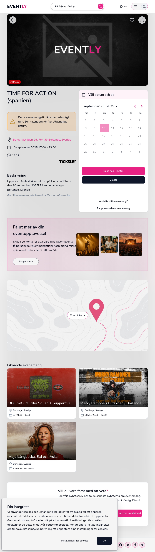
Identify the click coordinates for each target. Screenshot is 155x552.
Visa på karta (77, 315)
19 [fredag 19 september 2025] (121, 136)
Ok (104, 540)
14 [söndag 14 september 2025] (139, 128)
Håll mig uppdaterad (129, 513)
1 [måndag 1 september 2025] (86, 120)
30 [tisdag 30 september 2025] (94, 152)
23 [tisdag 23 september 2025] (94, 144)
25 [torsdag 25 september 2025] (112, 144)
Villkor (113, 180)
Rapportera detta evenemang (113, 208)
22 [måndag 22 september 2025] (85, 144)
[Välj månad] (92, 106)
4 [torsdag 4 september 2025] (113, 120)
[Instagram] (128, 545)
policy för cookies (57, 525)
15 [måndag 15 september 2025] (85, 136)
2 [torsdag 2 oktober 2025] (113, 152)
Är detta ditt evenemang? (113, 201)
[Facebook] (121, 545)
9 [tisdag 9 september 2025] (95, 128)
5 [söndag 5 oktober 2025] (140, 152)
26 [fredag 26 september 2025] (121, 144)
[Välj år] (111, 106)
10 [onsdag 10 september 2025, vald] (103, 128)
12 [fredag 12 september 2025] (121, 128)
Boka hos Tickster (113, 171)
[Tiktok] (135, 545)
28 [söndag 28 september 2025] (139, 144)
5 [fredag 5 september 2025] (121, 120)
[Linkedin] (142, 545)
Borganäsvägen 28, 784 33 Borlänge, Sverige (42, 140)
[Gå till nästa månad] (141, 106)
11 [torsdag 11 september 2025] (112, 128)
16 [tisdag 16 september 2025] (94, 136)
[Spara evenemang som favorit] (132, 20)
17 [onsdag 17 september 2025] (103, 136)
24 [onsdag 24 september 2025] (103, 144)
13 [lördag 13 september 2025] (130, 128)
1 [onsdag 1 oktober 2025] (104, 152)
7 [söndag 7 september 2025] (140, 120)
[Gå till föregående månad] (135, 106)
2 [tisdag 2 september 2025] (95, 120)
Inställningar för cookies (74, 540)
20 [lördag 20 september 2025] (130, 136)
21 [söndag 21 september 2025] (139, 136)
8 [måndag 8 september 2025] (86, 128)
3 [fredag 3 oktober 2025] (121, 152)
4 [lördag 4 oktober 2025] (131, 152)
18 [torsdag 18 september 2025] (112, 136)
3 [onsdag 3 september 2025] (104, 120)
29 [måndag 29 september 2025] (85, 152)
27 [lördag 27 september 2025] (130, 144)
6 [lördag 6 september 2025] (131, 120)
